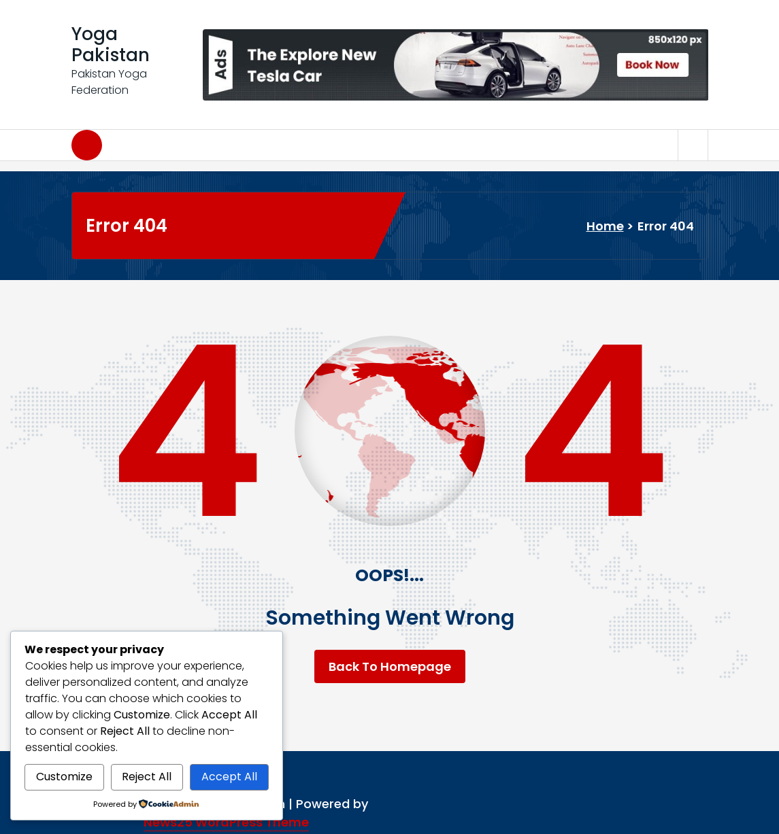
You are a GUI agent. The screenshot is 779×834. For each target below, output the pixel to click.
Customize (64, 776)
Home (605, 226)
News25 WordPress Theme (226, 822)
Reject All (146, 776)
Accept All (229, 776)
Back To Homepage (390, 666)
